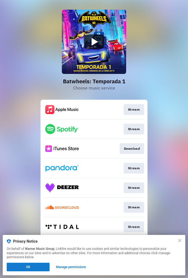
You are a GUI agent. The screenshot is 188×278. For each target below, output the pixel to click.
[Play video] (94, 41)
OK (28, 267)
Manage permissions (71, 267)
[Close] (179, 240)
